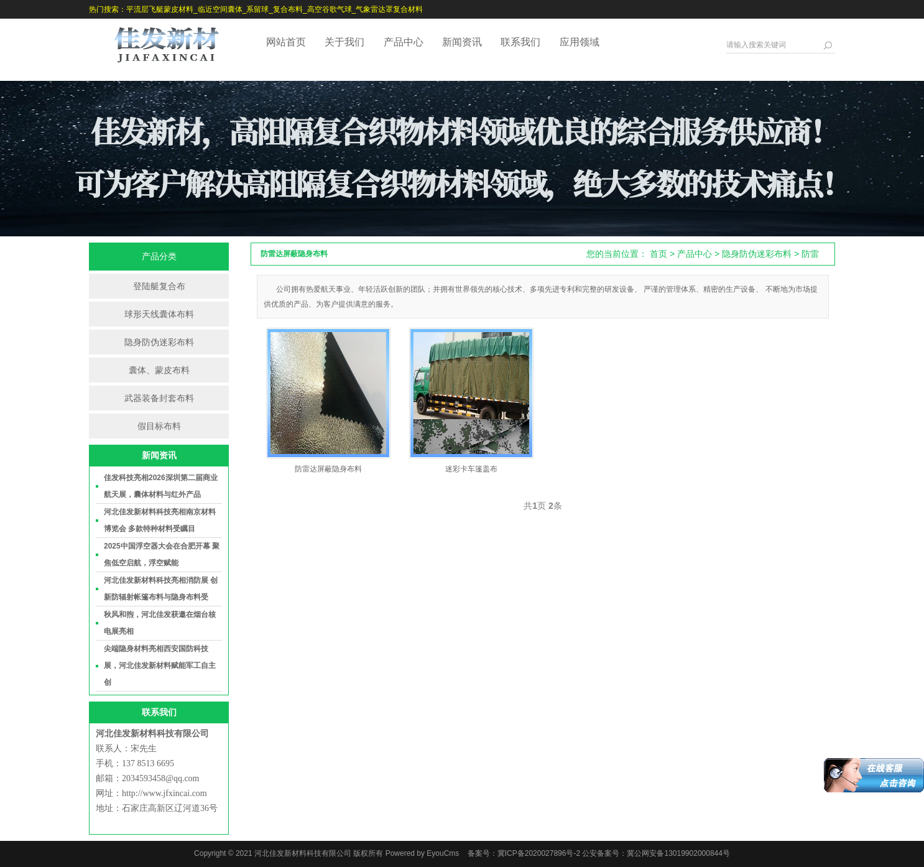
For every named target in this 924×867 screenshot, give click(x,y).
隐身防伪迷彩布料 (159, 342)
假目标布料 (159, 426)
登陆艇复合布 (159, 286)
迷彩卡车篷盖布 (471, 469)
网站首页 (286, 42)
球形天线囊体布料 (159, 314)
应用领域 (579, 42)
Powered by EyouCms (421, 853)
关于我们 (344, 42)
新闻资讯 (462, 42)
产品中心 (403, 42)
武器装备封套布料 (159, 398)
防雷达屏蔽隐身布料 (328, 469)
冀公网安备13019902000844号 (678, 853)
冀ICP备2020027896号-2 (538, 853)
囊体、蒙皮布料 (159, 370)
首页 (658, 254)
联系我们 (520, 42)
